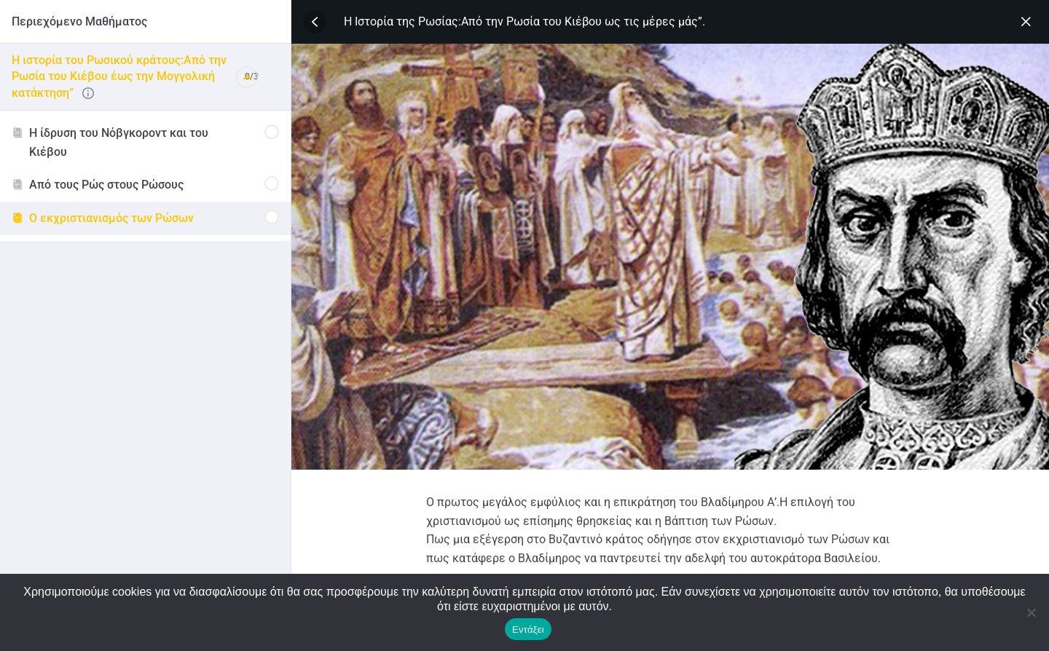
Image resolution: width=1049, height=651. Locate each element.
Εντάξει (528, 629)
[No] (1031, 612)
